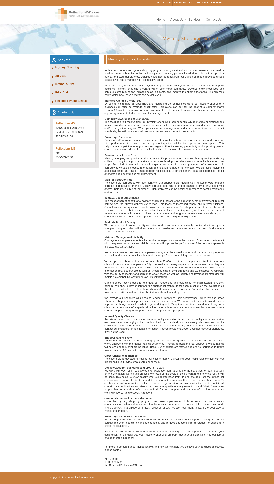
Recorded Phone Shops (71, 101)
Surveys (60, 75)
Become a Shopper (210, 3)
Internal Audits (64, 84)
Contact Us (213, 19)
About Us (176, 19)
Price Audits (63, 92)
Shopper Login (184, 3)
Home (161, 19)
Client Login (162, 3)
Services (195, 19)
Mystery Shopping (67, 67)
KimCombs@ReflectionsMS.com (123, 465)
